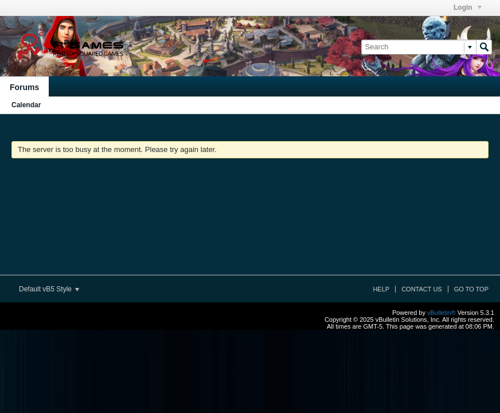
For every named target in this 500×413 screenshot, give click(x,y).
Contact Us (421, 289)
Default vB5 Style (49, 289)
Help (381, 289)
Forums (24, 87)
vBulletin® (441, 312)
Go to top (471, 289)
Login (468, 7)
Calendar (26, 105)
